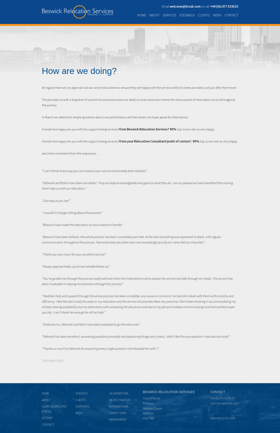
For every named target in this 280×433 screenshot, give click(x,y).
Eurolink (230, 418)
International (119, 406)
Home (141, 15)
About (154, 15)
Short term (117, 413)
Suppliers (82, 406)
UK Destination (119, 400)
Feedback (187, 15)
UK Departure (118, 393)
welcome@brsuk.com (224, 403)
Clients (204, 15)
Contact (231, 15)
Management (118, 419)
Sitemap (47, 418)
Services (169, 15)
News (217, 15)
